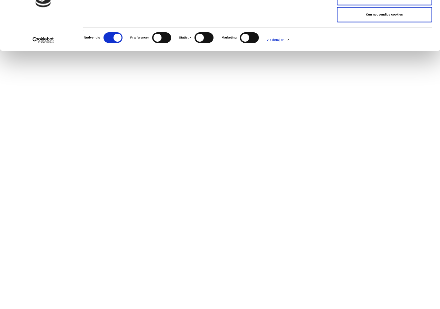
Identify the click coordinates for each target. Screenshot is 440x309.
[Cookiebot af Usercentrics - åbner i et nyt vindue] (43, 75)
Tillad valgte (384, 33)
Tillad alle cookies (384, 15)
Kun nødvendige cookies (384, 50)
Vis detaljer (275, 75)
